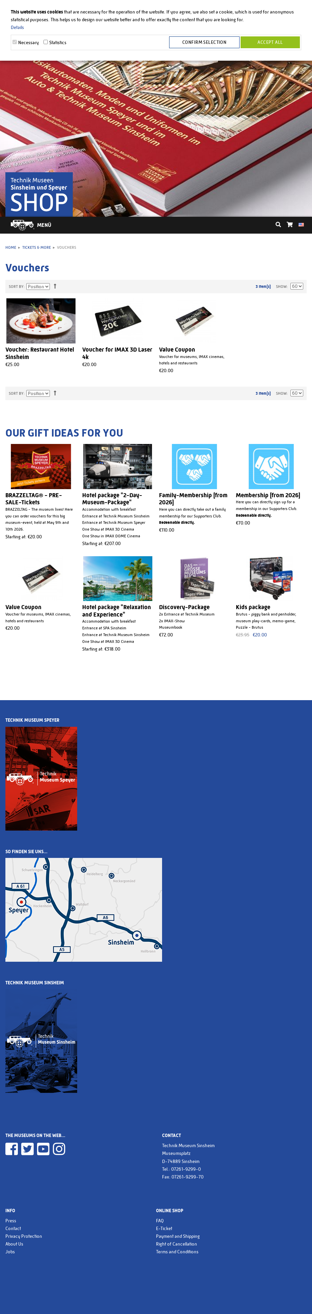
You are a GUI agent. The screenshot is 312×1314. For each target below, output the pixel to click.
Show (281, 286)
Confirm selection (205, 42)
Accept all (270, 42)
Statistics (57, 42)
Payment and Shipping (178, 1236)
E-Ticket (164, 1228)
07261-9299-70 (187, 1176)
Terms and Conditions (177, 1251)
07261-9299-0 (186, 1169)
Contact (13, 1228)
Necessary (28, 42)
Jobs (10, 1251)
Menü (44, 225)
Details (17, 27)
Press (10, 1220)
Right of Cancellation (176, 1244)
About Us (14, 1244)
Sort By (16, 286)
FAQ (160, 1220)
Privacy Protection (23, 1236)
